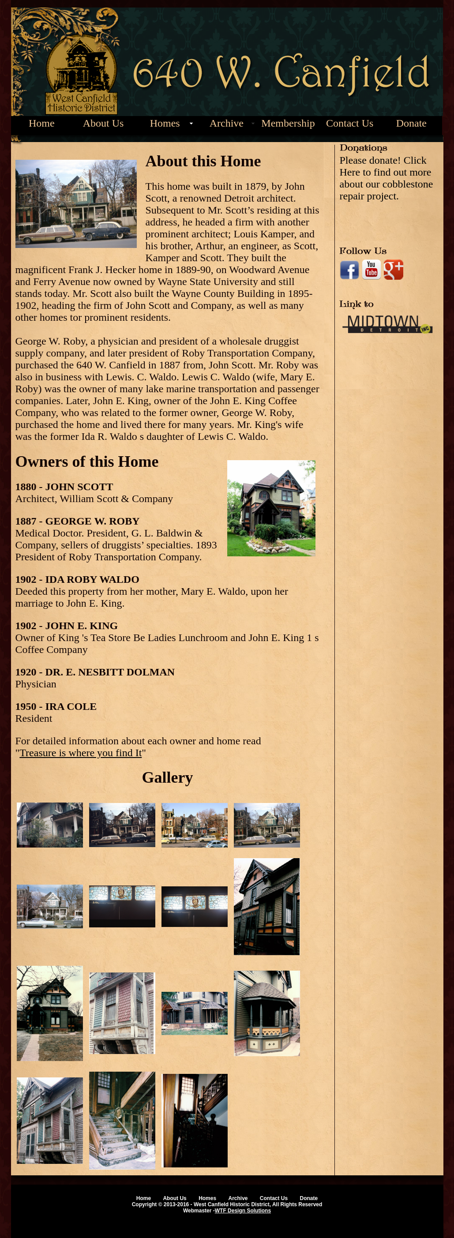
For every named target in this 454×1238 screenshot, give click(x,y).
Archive (227, 123)
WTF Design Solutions (243, 1211)
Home (42, 123)
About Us (103, 123)
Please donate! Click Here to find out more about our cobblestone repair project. (386, 178)
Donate (411, 123)
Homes (165, 123)
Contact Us (349, 123)
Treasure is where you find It (80, 752)
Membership (288, 123)
